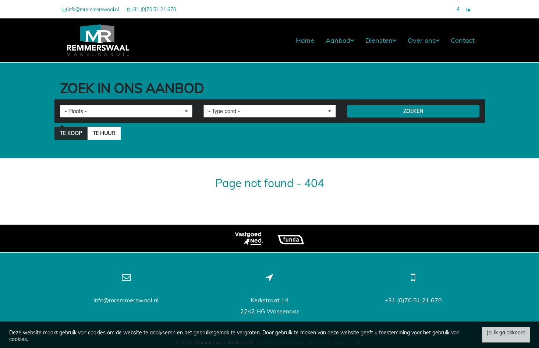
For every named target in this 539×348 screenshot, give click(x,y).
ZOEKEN (413, 111)
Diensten (380, 40)
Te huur (104, 133)
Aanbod (340, 40)
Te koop (71, 133)
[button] (126, 111)
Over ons (423, 40)
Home (305, 40)
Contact (463, 40)
